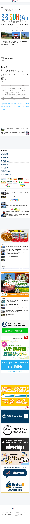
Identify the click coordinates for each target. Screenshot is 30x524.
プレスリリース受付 (19, 514)
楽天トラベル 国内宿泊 (4, 154)
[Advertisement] (15, 117)
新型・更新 (27, 268)
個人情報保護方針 (10, 514)
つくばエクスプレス (17, 268)
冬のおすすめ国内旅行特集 (4, 153)
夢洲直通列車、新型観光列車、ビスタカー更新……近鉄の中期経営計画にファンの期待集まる (15, 106)
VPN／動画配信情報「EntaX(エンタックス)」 (20, 512)
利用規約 (2, 514)
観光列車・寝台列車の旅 (4, 164)
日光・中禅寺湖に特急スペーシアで (6, 167)
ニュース (2, 7)
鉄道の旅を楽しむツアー (4, 157)
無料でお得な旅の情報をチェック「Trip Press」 (7, 512)
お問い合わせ (14, 514)
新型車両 (24, 268)
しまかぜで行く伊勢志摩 (4, 170)
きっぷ (9, 268)
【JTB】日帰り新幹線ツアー (5, 163)
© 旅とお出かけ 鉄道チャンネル (15, 515)
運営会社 (5, 514)
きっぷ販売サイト (4, 109)
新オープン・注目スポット (4, 268)
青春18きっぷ (12, 268)
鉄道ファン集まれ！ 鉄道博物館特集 (6, 161)
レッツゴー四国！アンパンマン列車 (6, 171)
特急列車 (21, 268)
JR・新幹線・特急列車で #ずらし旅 (6, 174)
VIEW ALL (15, 262)
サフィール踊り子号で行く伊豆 (5, 168)
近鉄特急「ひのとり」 (4, 160)
